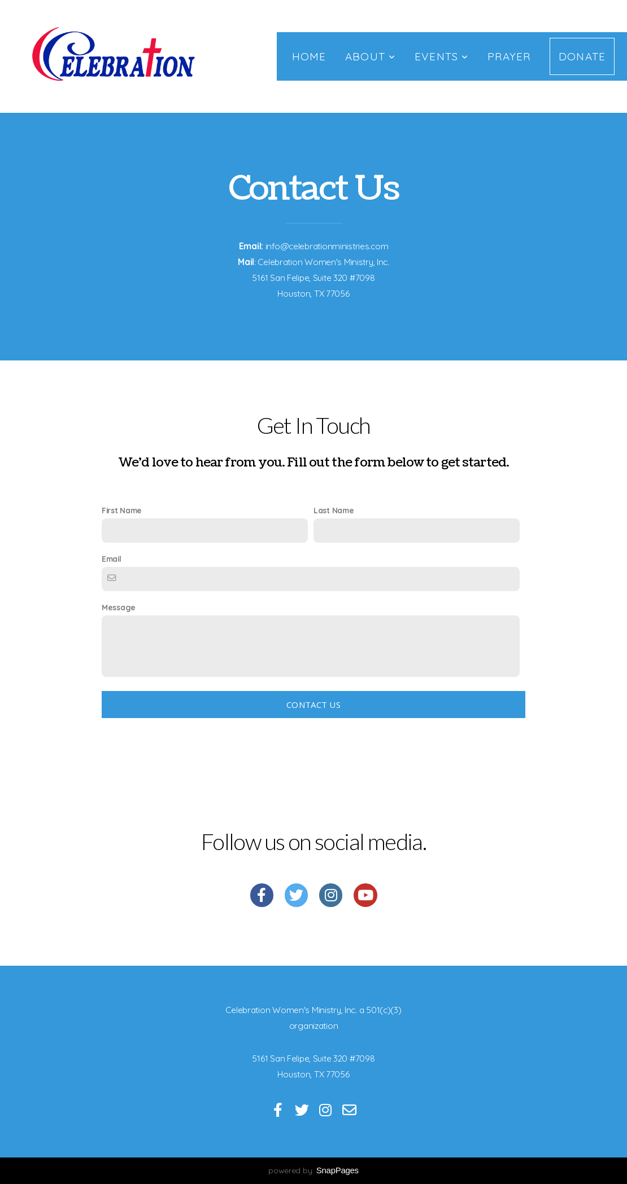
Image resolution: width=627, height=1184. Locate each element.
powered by (313, 1170)
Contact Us (313, 704)
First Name (122, 510)
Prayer (508, 56)
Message (119, 607)
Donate (582, 56)
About (370, 56)
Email (111, 559)
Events (441, 56)
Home (309, 56)
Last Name (334, 510)
